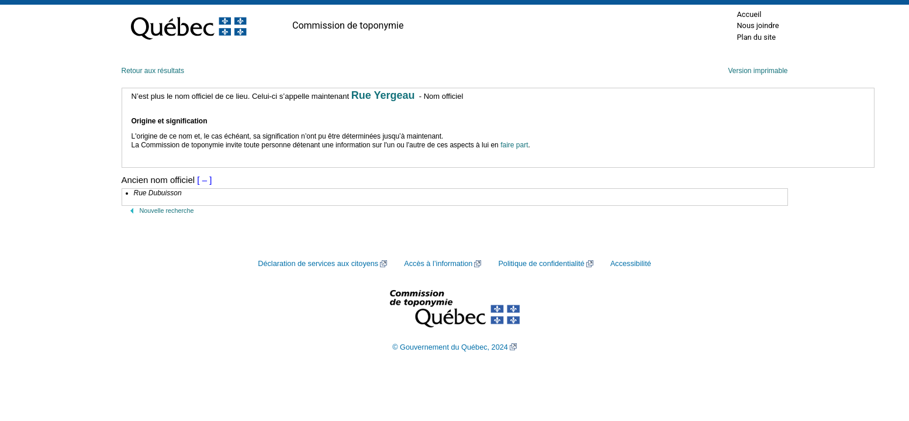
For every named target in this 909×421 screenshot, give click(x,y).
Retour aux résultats (153, 71)
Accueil (749, 14)
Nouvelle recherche (167, 210)
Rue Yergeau (383, 95)
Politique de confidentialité (541, 264)
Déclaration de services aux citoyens (318, 264)
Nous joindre (758, 25)
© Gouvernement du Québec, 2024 (450, 347)
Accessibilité (630, 264)
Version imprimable (757, 71)
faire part (514, 145)
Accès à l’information (438, 264)
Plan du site (756, 37)
